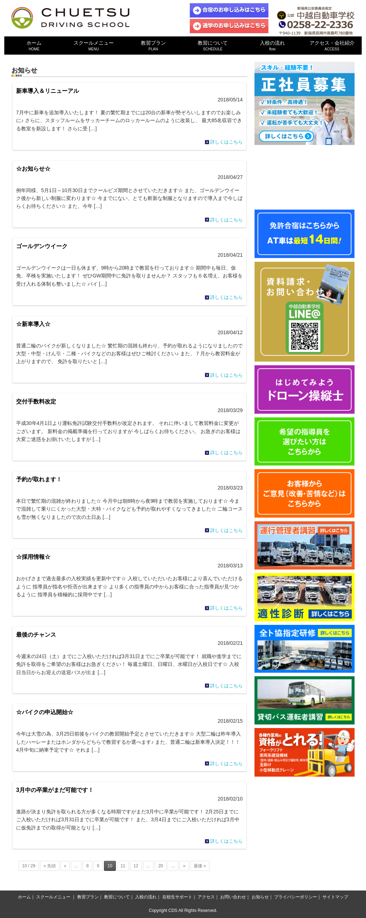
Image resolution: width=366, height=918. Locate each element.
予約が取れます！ (39, 479)
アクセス (206, 896)
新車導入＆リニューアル (47, 91)
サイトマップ (335, 896)
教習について (213, 45)
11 (122, 865)
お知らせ (260, 896)
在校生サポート (177, 896)
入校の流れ (272, 45)
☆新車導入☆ (33, 324)
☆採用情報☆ (33, 557)
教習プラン (153, 45)
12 (136, 865)
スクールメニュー (94, 45)
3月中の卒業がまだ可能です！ (55, 790)
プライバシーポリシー (295, 896)
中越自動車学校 (70, 18)
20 (160, 865)
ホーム (34, 45)
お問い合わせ (233, 896)
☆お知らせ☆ (33, 169)
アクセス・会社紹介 (332, 45)
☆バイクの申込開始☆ (44, 712)
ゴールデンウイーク (42, 246)
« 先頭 (50, 865)
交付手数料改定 (36, 401)
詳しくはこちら (226, 142)
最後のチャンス (36, 635)
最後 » (200, 865)
